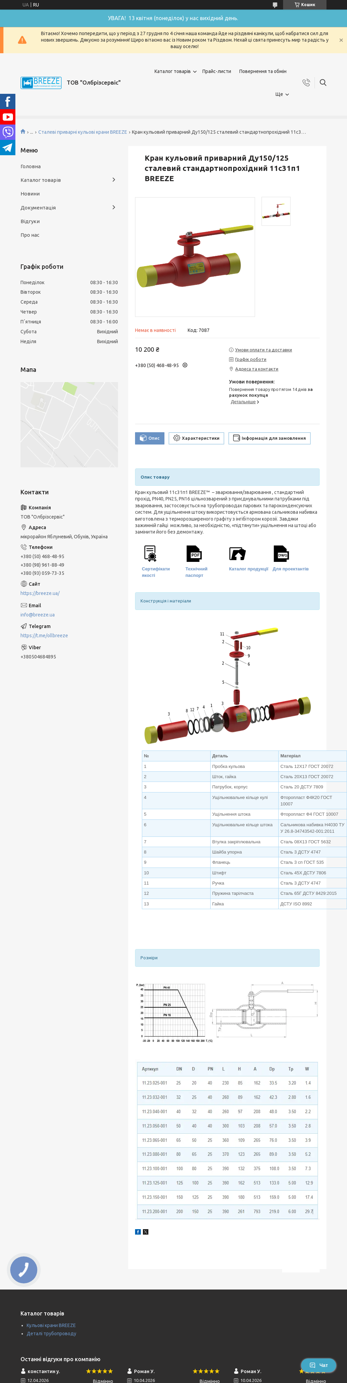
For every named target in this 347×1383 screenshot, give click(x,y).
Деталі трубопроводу (51, 1333)
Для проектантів (291, 568)
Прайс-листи (216, 71)
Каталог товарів (173, 71)
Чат (318, 1365)
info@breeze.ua (38, 614)
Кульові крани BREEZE (51, 1325)
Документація (38, 207)
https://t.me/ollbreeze (44, 635)
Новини (30, 193)
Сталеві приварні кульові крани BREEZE (82, 132)
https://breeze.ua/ (40, 593)
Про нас (30, 235)
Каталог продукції (248, 568)
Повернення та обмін (262, 71)
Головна (31, 166)
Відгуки (30, 221)
